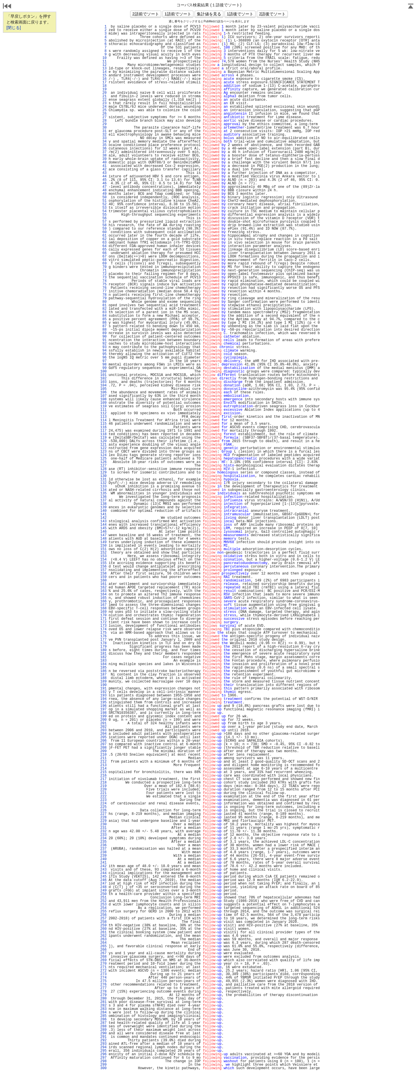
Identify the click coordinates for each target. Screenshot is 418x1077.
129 (103, 473)
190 (103, 685)
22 (103, 100)
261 (103, 932)
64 (103, 246)
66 (103, 253)
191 (103, 689)
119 (103, 438)
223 (103, 800)
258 (103, 922)
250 (103, 894)
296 (103, 1054)
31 (103, 131)
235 (103, 842)
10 (103, 58)
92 (103, 344)
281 (103, 1002)
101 (103, 375)
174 (103, 629)
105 (103, 389)
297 (103, 1058)
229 (103, 821)
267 (103, 953)
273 (103, 974)
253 (103, 905)
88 (103, 330)
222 (103, 797)
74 (103, 281)
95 (103, 354)
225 (103, 807)
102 (103, 379)
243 (103, 870)
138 (103, 504)
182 (103, 657)
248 (103, 887)
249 (103, 891)
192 (103, 692)
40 (103, 163)
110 (103, 406)
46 (103, 183)
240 (103, 859)
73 (103, 277)
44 (103, 176)
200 (103, 720)
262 (103, 936)
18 (103, 86)
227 (103, 814)
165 (103, 598)
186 (103, 671)
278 (103, 992)
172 (103, 622)
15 (103, 75)
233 (103, 835)
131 (103, 480)
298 (103, 1061)
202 (103, 727)
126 (103, 462)
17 (103, 82)
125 (103, 459)
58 (103, 225)
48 (103, 190)
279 (103, 995)
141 (103, 514)
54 (103, 211)
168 (103, 608)
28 (103, 121)
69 (103, 264)
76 (103, 288)
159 (103, 577)
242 (103, 866)
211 (103, 758)
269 (103, 960)
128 (103, 469)
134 (103, 490)
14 (103, 72)
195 (103, 702)
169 (103, 612)
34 (103, 142)
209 (103, 751)
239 (103, 856)
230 (103, 824)
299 (103, 1065)
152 (103, 553)
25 (103, 110)
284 (103, 1013)
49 (103, 194)
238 (103, 852)
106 (103, 392)
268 (103, 957)
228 (103, 817)
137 (103, 500)
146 (103, 532)
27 (103, 117)
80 (103, 302)
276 (103, 985)
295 (103, 1051)
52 (103, 204)
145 (103, 528)
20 (103, 93)
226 (103, 810)
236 (103, 845)
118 (103, 434)
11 (103, 62)
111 (103, 410)
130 (103, 476)
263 (103, 939)
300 (103, 1068)
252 (103, 901)
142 (103, 518)
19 (103, 89)
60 (103, 232)
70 (103, 267)
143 (103, 521)
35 (103, 145)
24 (103, 107)
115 (103, 424)
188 (103, 678)
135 (103, 493)
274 (103, 978)
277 (103, 988)
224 (103, 804)
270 (103, 964)
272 (103, 971)
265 (103, 946)
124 (103, 455)
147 (103, 535)
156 (103, 567)
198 (103, 713)
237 (103, 849)
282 (103, 1006)
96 (103, 358)
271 (103, 967)
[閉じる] (13, 27)
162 (103, 588)
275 (103, 981)
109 (103, 403)
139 (103, 507)
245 (103, 877)
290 (103, 1033)
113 (103, 417)
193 (103, 696)
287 (103, 1023)
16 (103, 79)
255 (103, 911)
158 (103, 574)
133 (103, 487)
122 (103, 448)
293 (103, 1044)
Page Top (411, 6)
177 (103, 640)
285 (103, 1016)
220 (103, 790)
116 (103, 427)
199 (103, 716)
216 (103, 776)
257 (103, 918)
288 (103, 1026)
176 (103, 636)
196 (103, 706)
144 (103, 525)
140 (103, 511)
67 (103, 257)
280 (103, 999)
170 (103, 615)
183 (103, 661)
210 (103, 755)
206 (103, 741)
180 (103, 650)
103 (103, 382)
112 (103, 413)
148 (103, 539)
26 (103, 114)
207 (103, 744)
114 (103, 420)
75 (103, 284)
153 (103, 556)
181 (103, 654)
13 (103, 68)
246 (103, 880)
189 (103, 682)
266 (103, 950)
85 (103, 319)
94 (103, 351)
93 (103, 347)
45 (103, 180)
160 (103, 581)
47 (103, 187)
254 (103, 908)
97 (103, 361)
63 (103, 243)
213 (103, 765)
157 (103, 570)
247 (103, 884)
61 (103, 236)
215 (103, 772)
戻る (7, 6)
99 (103, 368)
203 (103, 730)
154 (103, 560)
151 (103, 549)
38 (103, 156)
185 (103, 668)
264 (103, 943)
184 (103, 664)
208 (103, 748)
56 (103, 218)
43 (103, 173)
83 (103, 312)
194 (103, 699)
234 (103, 838)
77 (103, 291)
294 (103, 1047)
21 (103, 96)
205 (103, 737)
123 (103, 452)
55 (103, 215)
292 (103, 1040)
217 (103, 779)
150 (103, 546)
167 (103, 605)
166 (103, 601)
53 (103, 208)
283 (103, 1009)
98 (103, 365)
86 (103, 323)
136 (103, 497)
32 (103, 135)
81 (103, 305)
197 (103, 709)
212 (103, 762)
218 (103, 783)
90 (103, 337)
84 (103, 316)
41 (103, 166)
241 (103, 863)
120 (103, 441)
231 (103, 828)
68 (103, 260)
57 (103, 222)
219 (103, 786)
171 (103, 619)
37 (103, 152)
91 (103, 340)
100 (103, 372)
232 (103, 831)
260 (103, 929)
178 (103, 643)
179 (103, 647)
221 (103, 793)
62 (103, 239)
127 (103, 466)
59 (103, 229)
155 (103, 563)
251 (103, 898)
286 (103, 1019)
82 (103, 309)
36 (103, 149)
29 (103, 124)
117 (103, 431)
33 (103, 138)
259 (103, 925)
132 (103, 483)
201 (103, 723)
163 (103, 591)
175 (103, 633)
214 (103, 769)
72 (103, 274)
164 (103, 594)
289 (103, 1030)
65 (103, 250)
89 (103, 333)
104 (103, 385)
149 (103, 542)
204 (103, 734)
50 (103, 197)
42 (103, 170)
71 (103, 271)
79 (103, 298)
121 (103, 445)
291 (103, 1037)
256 (103, 915)
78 (103, 295)
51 (103, 201)
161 (103, 584)
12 (103, 65)
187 (103, 675)
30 (103, 128)
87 (103, 326)
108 (103, 399)
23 (103, 103)
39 (103, 159)
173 (103, 626)
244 (103, 873)
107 (103, 396)
